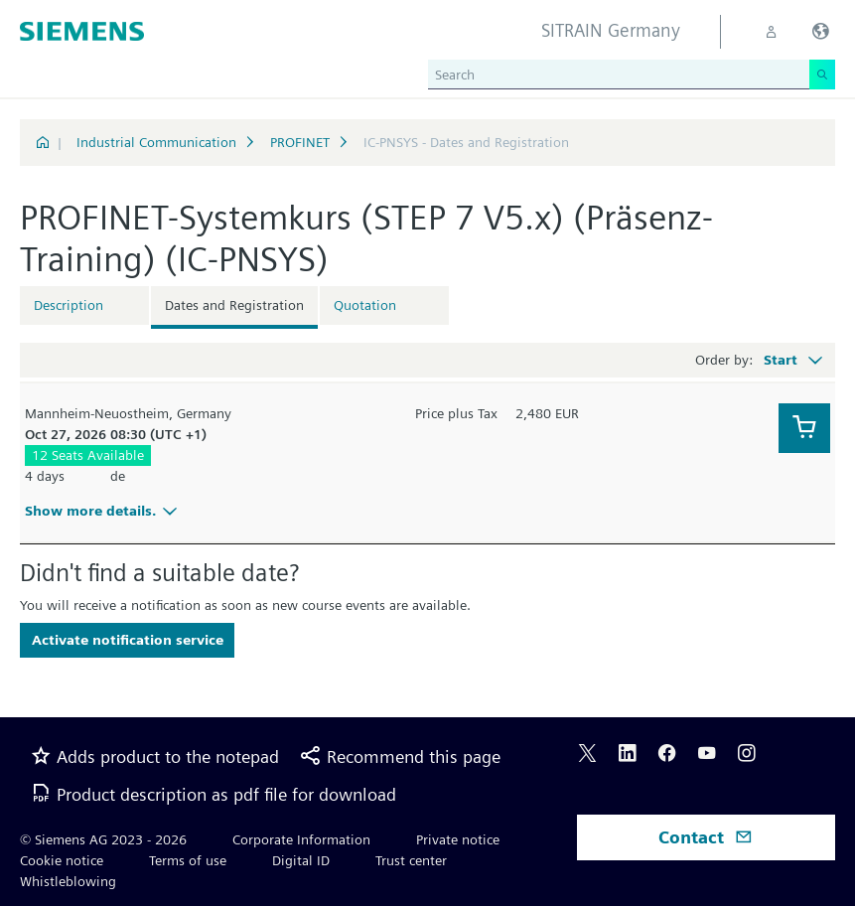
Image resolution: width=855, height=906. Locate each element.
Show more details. (104, 511)
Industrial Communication (156, 142)
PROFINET (300, 142)
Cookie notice (61, 860)
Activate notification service (127, 640)
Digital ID (301, 860)
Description (68, 305)
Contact (705, 837)
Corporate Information (301, 839)
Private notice (457, 839)
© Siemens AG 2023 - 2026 (103, 839)
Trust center (411, 860)
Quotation (365, 305)
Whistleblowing (68, 881)
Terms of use (187, 860)
